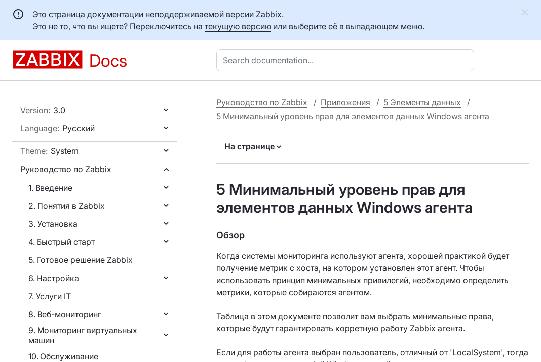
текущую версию (238, 26)
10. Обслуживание (63, 356)
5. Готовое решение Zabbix (80, 260)
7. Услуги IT (49, 296)
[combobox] (347, 60)
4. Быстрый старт (61, 242)
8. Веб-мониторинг (64, 314)
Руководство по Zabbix (65, 169)
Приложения (345, 102)
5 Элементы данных (422, 102)
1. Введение (50, 188)
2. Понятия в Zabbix (66, 206)
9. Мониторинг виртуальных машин (82, 335)
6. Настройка (53, 278)
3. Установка (53, 224)
